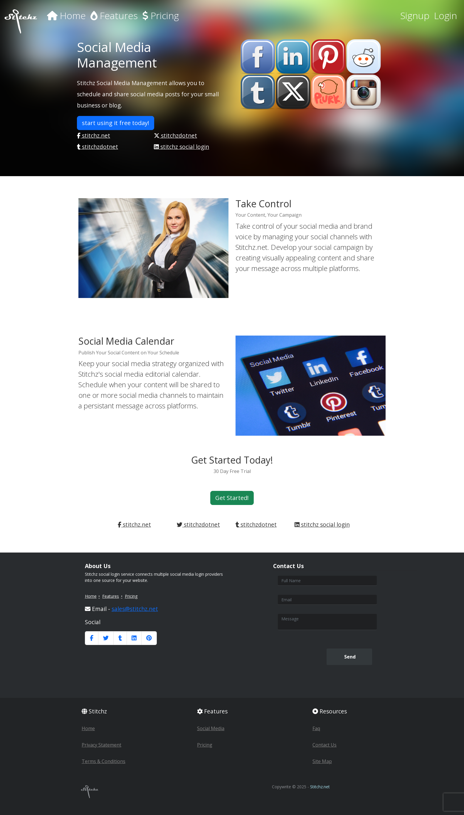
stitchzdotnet (175, 135)
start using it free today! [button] (115, 123)
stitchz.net (93, 135)
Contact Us (324, 745)
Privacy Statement (101, 745)
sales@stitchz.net (135, 609)
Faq (316, 728)
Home (66, 15)
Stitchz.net (320, 786)
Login (445, 15)
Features (114, 15)
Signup (414, 15)
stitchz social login (181, 147)
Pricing (160, 15)
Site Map (322, 761)
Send (349, 657)
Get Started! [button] (232, 498)
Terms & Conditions (103, 761)
